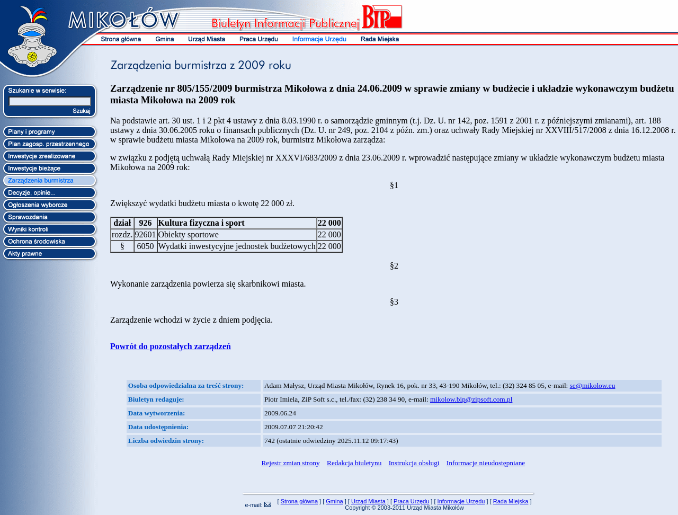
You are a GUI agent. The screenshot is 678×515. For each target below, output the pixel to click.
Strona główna (299, 501)
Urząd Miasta (368, 501)
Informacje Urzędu (461, 501)
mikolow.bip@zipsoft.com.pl (471, 399)
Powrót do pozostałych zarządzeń (170, 346)
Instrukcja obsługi (414, 463)
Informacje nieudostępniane (486, 463)
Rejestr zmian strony (290, 463)
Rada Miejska (511, 501)
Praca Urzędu (411, 501)
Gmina (334, 501)
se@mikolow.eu (592, 385)
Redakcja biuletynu (354, 463)
